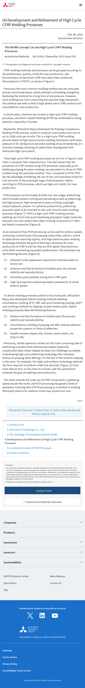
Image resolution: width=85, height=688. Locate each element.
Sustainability (43, 562)
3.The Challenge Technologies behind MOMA (32, 434)
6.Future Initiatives (18, 453)
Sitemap (7, 650)
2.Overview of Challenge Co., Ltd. (26, 429)
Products (9, 532)
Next (80, 400)
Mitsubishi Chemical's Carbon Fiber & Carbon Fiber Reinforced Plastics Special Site (43, 412)
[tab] (42, 523)
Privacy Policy (9, 663)
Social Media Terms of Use (16, 670)
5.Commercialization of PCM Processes (29, 448)
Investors (43, 552)
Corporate (43, 522)
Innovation (43, 542)
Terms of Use (9, 657)
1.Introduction (15, 424)
